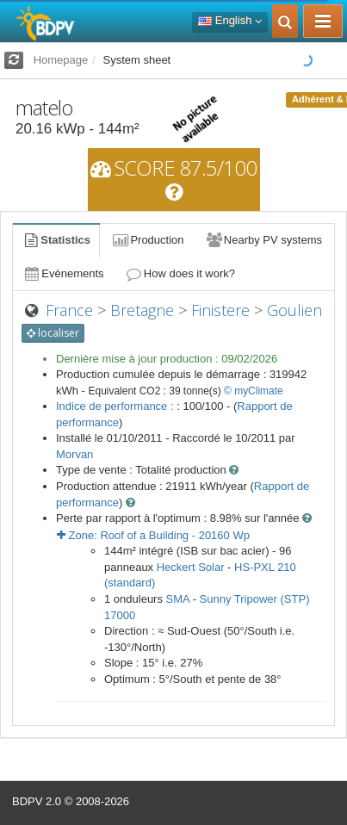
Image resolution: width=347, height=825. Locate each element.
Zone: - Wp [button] (153, 535)
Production (147, 239)
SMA (177, 598)
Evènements (63, 273)
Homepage (61, 59)
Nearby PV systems (263, 239)
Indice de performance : (116, 406)
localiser (53, 333)
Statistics (56, 239)
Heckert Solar (191, 567)
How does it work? (180, 273)
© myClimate (253, 391)
